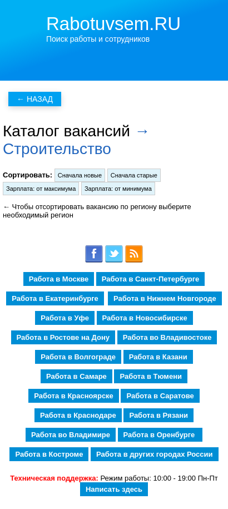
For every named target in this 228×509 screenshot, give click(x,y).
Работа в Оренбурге (160, 435)
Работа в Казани (158, 357)
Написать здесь (114, 489)
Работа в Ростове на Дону (63, 337)
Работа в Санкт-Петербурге (150, 279)
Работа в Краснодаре (78, 415)
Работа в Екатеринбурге (55, 298)
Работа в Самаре (76, 376)
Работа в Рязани (158, 415)
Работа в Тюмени (151, 376)
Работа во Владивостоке (167, 337)
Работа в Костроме (49, 454)
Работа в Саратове (160, 396)
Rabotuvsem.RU (113, 23)
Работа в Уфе (65, 318)
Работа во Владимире (70, 435)
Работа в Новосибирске (144, 318)
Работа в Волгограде (78, 357)
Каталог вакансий (66, 131)
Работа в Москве (59, 279)
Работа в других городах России (154, 454)
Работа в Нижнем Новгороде (164, 298)
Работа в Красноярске (73, 396)
